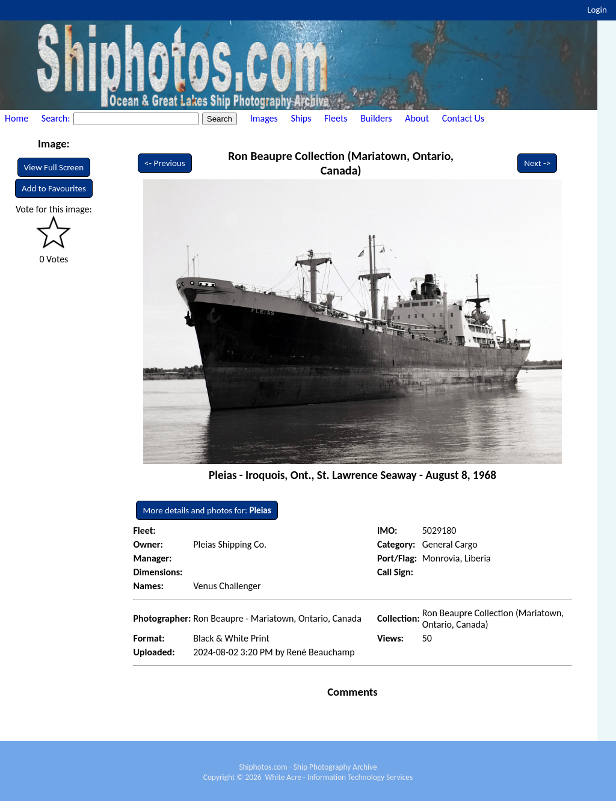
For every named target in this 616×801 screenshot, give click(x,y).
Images (264, 118)
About (417, 118)
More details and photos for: (207, 510)
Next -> (537, 163)
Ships (301, 118)
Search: (57, 118)
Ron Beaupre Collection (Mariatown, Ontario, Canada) (341, 163)
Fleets (335, 118)
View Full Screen (54, 167)
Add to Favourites (54, 188)
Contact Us (463, 118)
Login (597, 9)
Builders (376, 118)
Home (16, 118)
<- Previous (164, 163)
